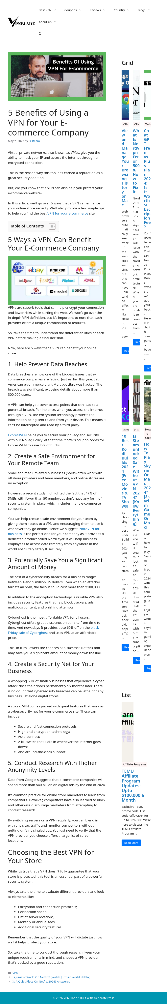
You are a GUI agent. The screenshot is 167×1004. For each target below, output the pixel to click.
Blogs (146, 10)
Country (124, 10)
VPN (15, 973)
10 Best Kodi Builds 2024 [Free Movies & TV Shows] (125, 471)
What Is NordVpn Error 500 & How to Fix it (136, 161)
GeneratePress (104, 998)
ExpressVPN (18, 435)
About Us (49, 22)
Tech (148, 124)
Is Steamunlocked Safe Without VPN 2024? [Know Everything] (136, 480)
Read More (126, 350)
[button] (40, 34)
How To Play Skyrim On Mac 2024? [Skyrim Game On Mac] (147, 485)
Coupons (75, 10)
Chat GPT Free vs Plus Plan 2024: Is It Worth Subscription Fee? (147, 179)
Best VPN (49, 10)
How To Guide (149, 434)
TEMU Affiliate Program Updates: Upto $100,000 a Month (133, 785)
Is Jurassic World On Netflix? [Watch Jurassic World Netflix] (51, 977)
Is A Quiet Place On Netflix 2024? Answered (41, 981)
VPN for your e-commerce (68, 213)
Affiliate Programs (134, 764)
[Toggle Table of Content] (50, 226)
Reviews (100, 10)
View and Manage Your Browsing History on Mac (125, 168)
